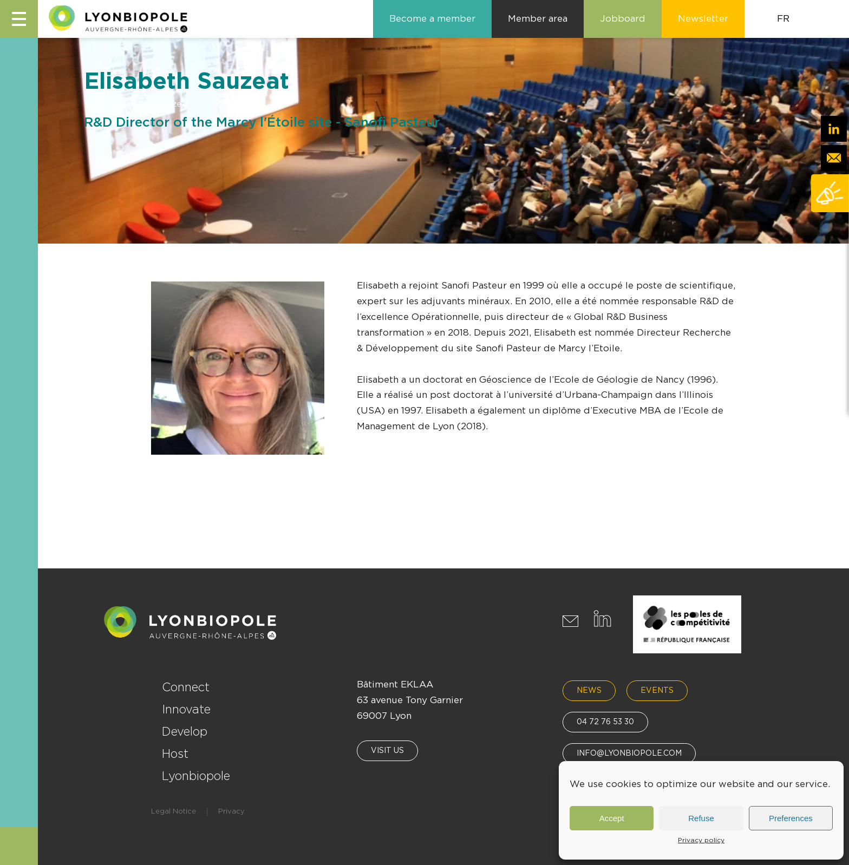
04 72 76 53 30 (605, 722)
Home (95, 104)
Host (175, 754)
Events (657, 690)
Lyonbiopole (196, 776)
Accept (611, 818)
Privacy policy (701, 840)
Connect (186, 687)
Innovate (186, 710)
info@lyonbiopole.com (629, 753)
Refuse (701, 818)
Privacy (231, 811)
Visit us (387, 751)
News (589, 690)
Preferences (791, 818)
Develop (184, 732)
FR (783, 18)
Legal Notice (173, 811)
